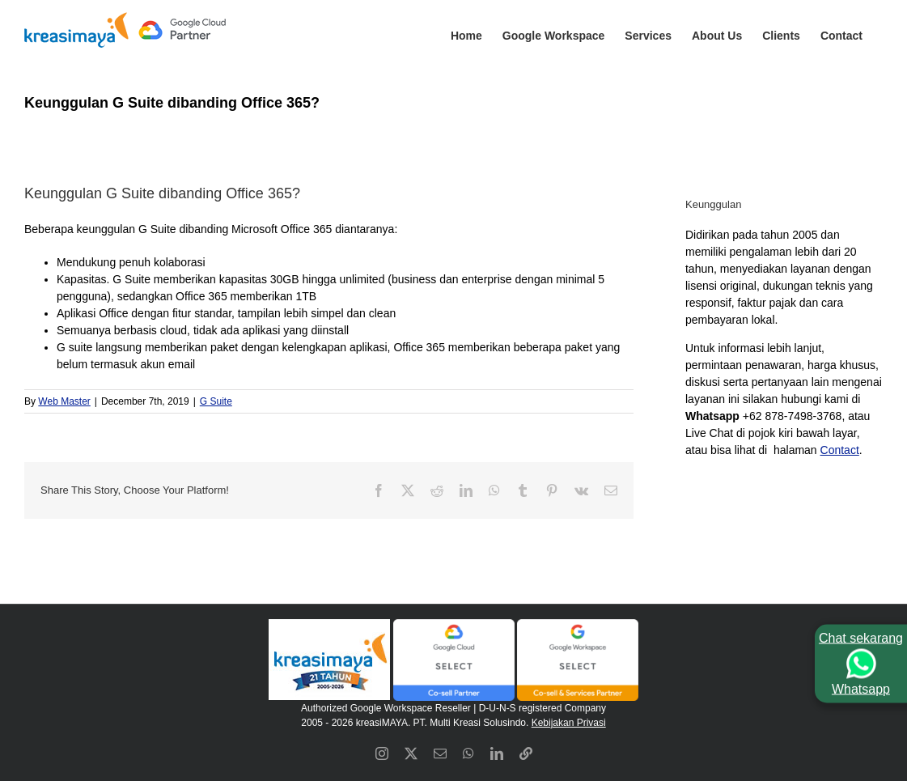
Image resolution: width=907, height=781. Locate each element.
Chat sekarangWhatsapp (861, 662)
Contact (839, 450)
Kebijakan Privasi (569, 722)
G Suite (216, 401)
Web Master (64, 401)
